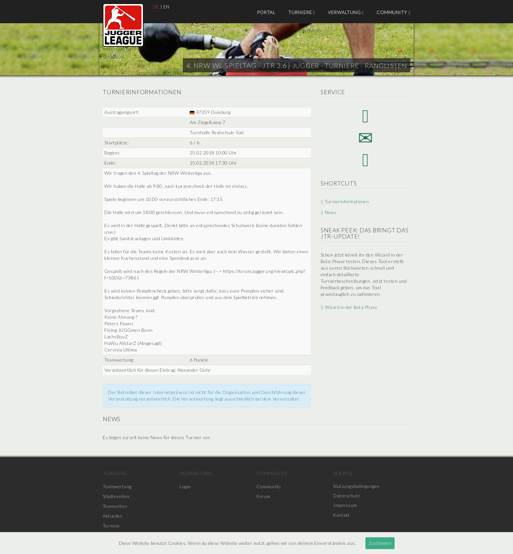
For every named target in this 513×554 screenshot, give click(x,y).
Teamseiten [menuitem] (115, 506)
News (328, 214)
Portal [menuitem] (266, 12)
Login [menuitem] (185, 486)
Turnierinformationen (345, 203)
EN (167, 6)
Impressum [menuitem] (345, 506)
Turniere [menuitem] (301, 12)
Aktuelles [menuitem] (113, 516)
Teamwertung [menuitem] (117, 486)
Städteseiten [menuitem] (116, 496)
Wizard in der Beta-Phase (349, 309)
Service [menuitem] (343, 473)
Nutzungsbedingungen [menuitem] (356, 486)
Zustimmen (380, 543)
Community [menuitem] (393, 12)
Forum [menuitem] (263, 496)
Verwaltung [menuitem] (345, 12)
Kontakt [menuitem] (342, 516)
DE (156, 6)
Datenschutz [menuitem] (347, 496)
